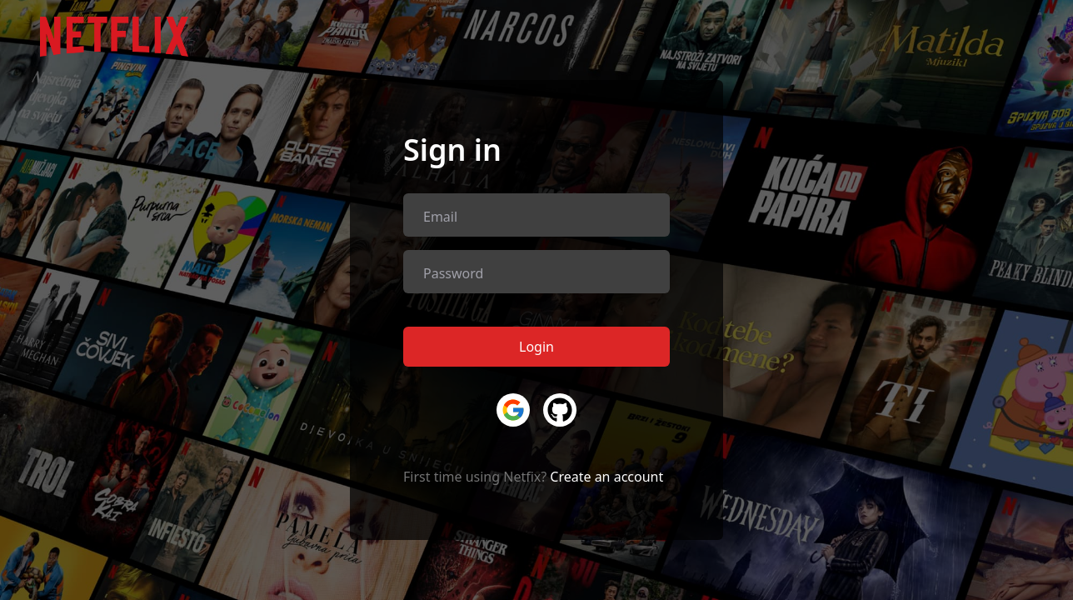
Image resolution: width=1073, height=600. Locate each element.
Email (440, 217)
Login (536, 347)
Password (453, 273)
